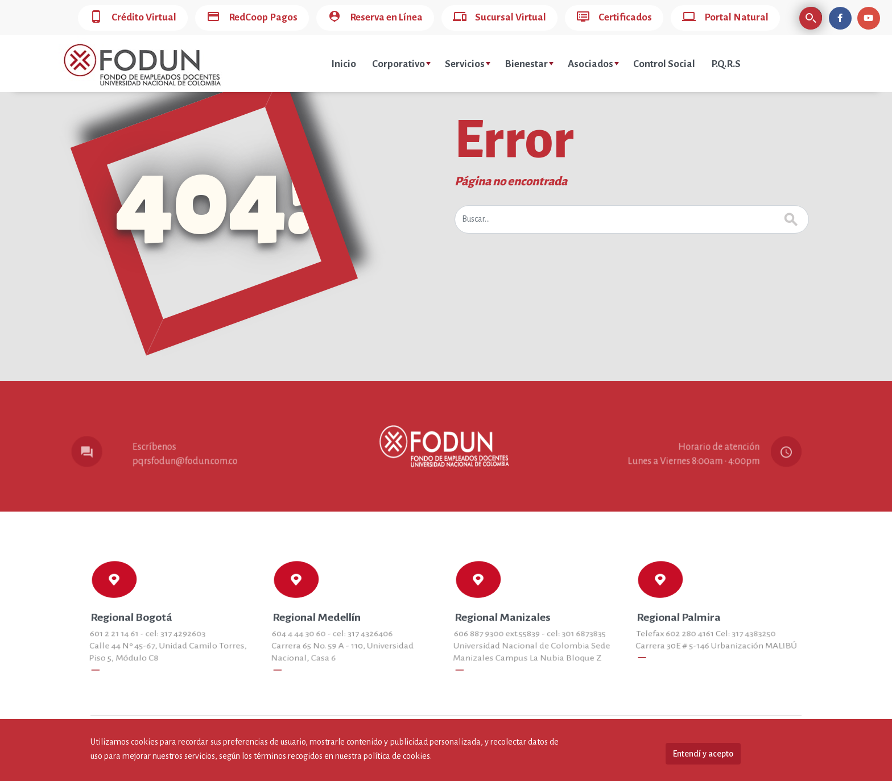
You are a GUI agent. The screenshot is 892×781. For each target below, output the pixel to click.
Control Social (664, 64)
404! (214, 199)
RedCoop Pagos (252, 18)
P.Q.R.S (726, 64)
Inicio (343, 64)
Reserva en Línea (375, 18)
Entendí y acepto (703, 753)
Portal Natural (725, 18)
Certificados (614, 18)
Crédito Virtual (132, 18)
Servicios (467, 64)
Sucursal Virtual (499, 18)
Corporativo (401, 64)
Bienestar (529, 64)
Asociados (593, 64)
